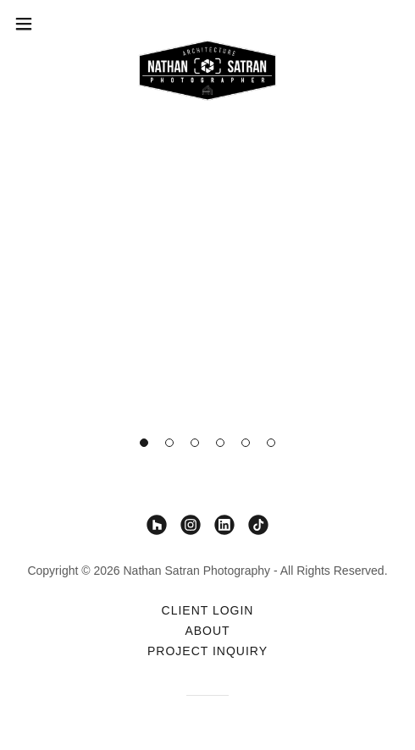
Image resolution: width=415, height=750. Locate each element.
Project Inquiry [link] (207, 651)
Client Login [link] (208, 610)
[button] (144, 442)
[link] (207, 23)
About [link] (207, 630)
